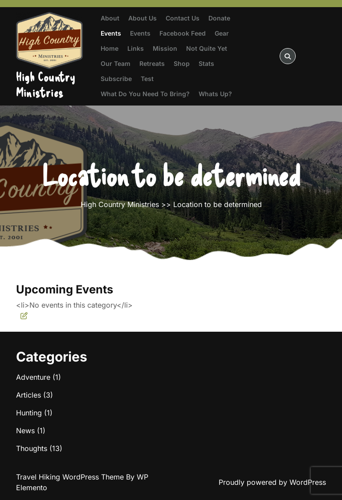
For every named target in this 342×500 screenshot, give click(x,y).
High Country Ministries (45, 84)
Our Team (115, 63)
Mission (165, 48)
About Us (142, 18)
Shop (182, 63)
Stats (206, 63)
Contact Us (183, 18)
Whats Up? (215, 94)
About (110, 18)
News (25, 430)
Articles (28, 394)
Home (109, 48)
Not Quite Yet (206, 48)
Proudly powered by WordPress (272, 482)
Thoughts (31, 448)
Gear (222, 33)
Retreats (152, 63)
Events (111, 33)
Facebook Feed (182, 33)
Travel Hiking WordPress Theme (71, 476)
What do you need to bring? (145, 94)
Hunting (29, 412)
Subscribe (116, 78)
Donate (219, 18)
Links (135, 48)
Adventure (33, 377)
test (147, 78)
